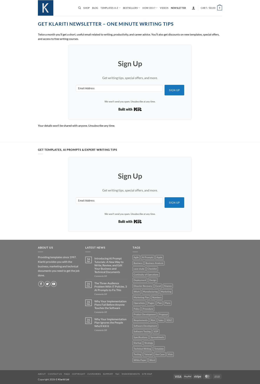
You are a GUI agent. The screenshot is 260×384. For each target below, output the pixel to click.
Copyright (78, 374)
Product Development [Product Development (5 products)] (145, 314)
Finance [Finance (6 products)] (168, 286)
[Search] (79, 8)
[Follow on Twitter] (47, 284)
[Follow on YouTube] (54, 284)
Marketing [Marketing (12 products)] (166, 291)
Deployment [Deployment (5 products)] (140, 280)
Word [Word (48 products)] (152, 360)
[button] (193, 8)
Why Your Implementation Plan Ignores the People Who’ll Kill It (110, 322)
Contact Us (55, 374)
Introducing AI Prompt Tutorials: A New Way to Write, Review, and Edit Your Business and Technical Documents (109, 265)
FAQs (67, 374)
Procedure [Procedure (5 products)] (148, 308)
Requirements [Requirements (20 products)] (141, 320)
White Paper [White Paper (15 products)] (140, 360)
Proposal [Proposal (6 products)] (163, 314)
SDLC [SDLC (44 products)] (169, 320)
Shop (86, 7)
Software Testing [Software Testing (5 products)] (142, 331)
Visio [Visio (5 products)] (170, 354)
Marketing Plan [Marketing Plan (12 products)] (141, 297)
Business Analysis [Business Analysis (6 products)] (154, 263)
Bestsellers (131, 7)
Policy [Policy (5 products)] (137, 308)
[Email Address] (119, 88)
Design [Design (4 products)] (152, 280)
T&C (117, 374)
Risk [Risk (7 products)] (153, 320)
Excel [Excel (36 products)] (158, 286)
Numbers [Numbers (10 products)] (157, 297)
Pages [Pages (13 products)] (151, 303)
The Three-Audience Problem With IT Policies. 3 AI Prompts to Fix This (110, 286)
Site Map (147, 374)
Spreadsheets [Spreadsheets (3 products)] (157, 337)
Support (108, 374)
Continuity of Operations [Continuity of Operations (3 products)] (146, 274)
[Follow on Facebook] (41, 284)
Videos (164, 7)
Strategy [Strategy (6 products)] (148, 342)
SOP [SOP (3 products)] (156, 331)
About (42, 374)
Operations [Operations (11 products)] (139, 303)
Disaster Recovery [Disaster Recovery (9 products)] (143, 286)
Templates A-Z (111, 7)
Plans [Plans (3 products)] (167, 303)
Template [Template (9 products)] (159, 348)
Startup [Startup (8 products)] (137, 342)
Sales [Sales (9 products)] (161, 320)
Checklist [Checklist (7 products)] (152, 268)
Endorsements (131, 374)
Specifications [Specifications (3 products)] (140, 337)
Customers (94, 374)
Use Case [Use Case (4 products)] (160, 354)
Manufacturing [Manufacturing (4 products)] (150, 291)
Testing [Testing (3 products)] (137, 354)
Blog (95, 7)
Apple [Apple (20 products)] (159, 257)
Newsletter (178, 7)
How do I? (149, 7)
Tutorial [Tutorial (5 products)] (148, 354)
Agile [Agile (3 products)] (136, 257)
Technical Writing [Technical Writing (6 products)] (142, 348)
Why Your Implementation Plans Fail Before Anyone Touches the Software (110, 305)
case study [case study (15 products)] (139, 268)
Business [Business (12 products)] (138, 263)
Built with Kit (130, 109)
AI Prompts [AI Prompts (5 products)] (147, 257)
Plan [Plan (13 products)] (159, 303)
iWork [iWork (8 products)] (137, 291)
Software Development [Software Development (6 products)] (145, 325)
